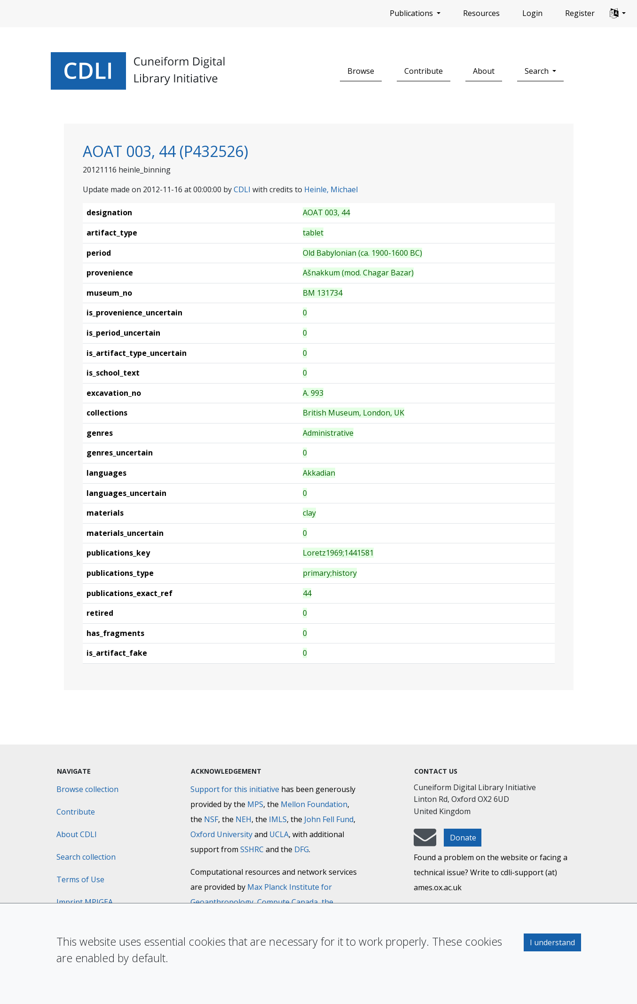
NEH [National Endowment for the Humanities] (244, 819)
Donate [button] (463, 837)
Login (532, 13)
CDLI (242, 189)
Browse (360, 71)
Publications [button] (412, 13)
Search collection (86, 857)
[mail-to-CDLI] (425, 842)
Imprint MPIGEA (84, 902)
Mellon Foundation (314, 804)
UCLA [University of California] (279, 834)
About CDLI (76, 834)
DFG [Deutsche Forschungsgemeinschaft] (301, 849)
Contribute (423, 71)
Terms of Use (80, 879)
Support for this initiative (234, 789)
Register (580, 13)
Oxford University (221, 834)
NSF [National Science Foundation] (211, 819)
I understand (552, 942)
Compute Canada (287, 902)
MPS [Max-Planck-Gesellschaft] (255, 804)
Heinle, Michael (331, 189)
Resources (481, 13)
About (484, 71)
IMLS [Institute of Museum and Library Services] (278, 819)
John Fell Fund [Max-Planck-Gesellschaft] (329, 819)
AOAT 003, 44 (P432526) (165, 151)
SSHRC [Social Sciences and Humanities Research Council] (252, 849)
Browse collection (87, 789)
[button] (617, 14)
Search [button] (537, 71)
